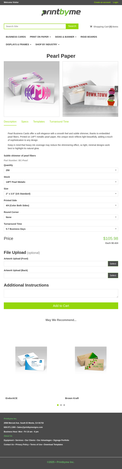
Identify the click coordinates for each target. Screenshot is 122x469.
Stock (7, 177)
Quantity (8, 165)
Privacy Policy (22, 444)
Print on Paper (40, 37)
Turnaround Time (59, 121)
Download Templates (53, 444)
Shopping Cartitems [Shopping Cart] (104, 26)
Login (115, 2)
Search (72, 26)
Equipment (9, 440)
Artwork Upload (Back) (16, 270)
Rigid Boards (89, 37)
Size (6, 188)
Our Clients (30, 440)
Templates (39, 121)
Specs (24, 121)
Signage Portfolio (61, 440)
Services (19, 440)
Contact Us (9, 444)
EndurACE (11, 398)
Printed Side (10, 200)
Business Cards (16, 37)
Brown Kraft (72, 398)
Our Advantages (44, 440)
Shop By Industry (47, 44)
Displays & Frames (18, 44)
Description (10, 121)
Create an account (102, 2)
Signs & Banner (65, 37)
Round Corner (11, 212)
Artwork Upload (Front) (16, 258)
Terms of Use (36, 444)
